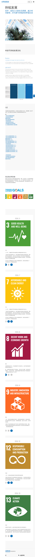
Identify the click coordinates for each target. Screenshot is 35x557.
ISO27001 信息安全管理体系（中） (8, 147)
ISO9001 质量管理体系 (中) (7, 138)
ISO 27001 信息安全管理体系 (7, 117)
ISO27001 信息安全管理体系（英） (8, 148)
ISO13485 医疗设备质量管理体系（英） (9, 142)
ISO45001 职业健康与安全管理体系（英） (10, 151)
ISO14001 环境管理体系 (6, 120)
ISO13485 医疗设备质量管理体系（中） (9, 141)
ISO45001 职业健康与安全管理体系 (8, 123)
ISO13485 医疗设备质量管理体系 (8, 119)
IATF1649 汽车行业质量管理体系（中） (9, 136)
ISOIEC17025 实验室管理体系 (7, 124)
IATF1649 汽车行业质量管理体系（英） (9, 137)
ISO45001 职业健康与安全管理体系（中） (10, 150)
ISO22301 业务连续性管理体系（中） (9, 145)
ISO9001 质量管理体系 (6, 118)
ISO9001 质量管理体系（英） (7, 139)
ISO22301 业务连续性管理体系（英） (9, 146)
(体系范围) (15, 124)
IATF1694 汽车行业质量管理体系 (8, 115)
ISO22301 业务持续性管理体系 (8, 122)
